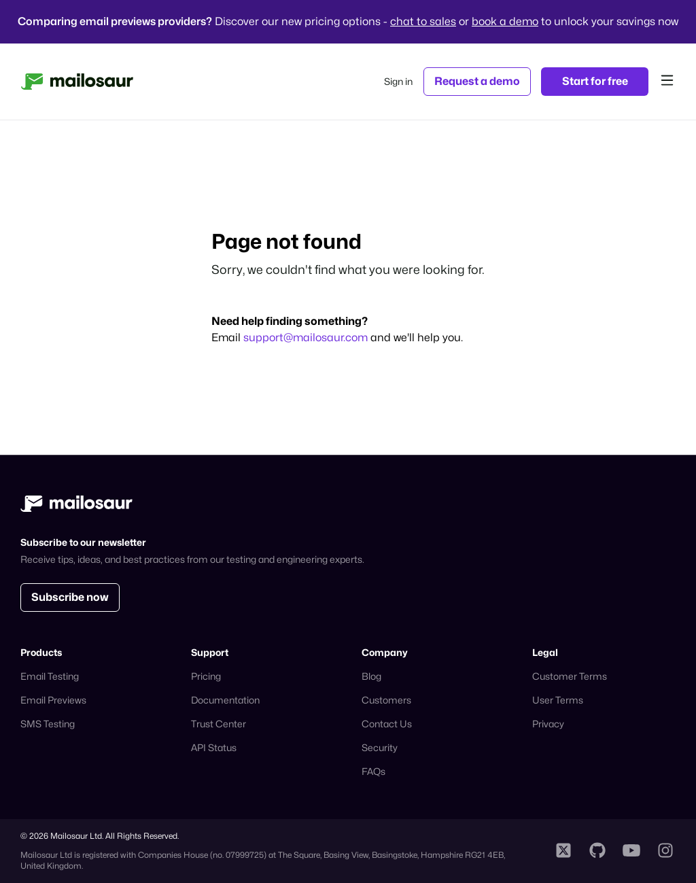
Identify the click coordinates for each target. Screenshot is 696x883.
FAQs (373, 771)
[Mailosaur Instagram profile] (665, 851)
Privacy (548, 723)
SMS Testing (47, 723)
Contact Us (387, 723)
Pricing (206, 676)
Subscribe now (70, 597)
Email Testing (49, 676)
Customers (386, 700)
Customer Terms (569, 676)
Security (380, 747)
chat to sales (423, 21)
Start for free (595, 81)
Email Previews (53, 700)
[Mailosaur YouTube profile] (631, 851)
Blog (371, 676)
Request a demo (477, 81)
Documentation (225, 700)
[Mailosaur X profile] (563, 851)
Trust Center (218, 723)
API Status (214, 747)
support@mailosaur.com (306, 337)
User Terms (557, 700)
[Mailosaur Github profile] (597, 851)
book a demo (505, 21)
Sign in (398, 81)
